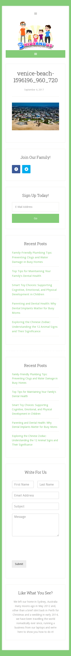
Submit (19, 563)
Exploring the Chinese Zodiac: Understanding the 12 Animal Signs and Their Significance (35, 326)
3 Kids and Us (35, 35)
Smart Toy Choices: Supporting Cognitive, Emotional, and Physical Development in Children (34, 289)
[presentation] (40, 554)
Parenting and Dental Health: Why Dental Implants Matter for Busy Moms (34, 308)
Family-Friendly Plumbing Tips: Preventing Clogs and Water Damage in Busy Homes (32, 257)
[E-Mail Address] (35, 207)
